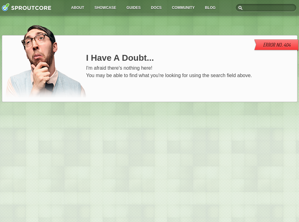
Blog (210, 8)
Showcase (105, 8)
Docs (156, 8)
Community (183, 8)
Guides (134, 8)
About (77, 8)
